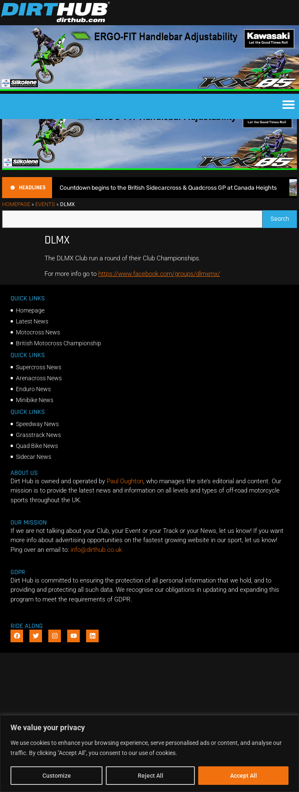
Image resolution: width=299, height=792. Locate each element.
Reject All (150, 775)
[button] (288, 104)
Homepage (16, 220)
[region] (149, 753)
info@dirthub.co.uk (96, 565)
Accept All (243, 775)
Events (45, 220)
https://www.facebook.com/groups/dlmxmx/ (159, 289)
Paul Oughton (125, 497)
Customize (56, 775)
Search (283, 232)
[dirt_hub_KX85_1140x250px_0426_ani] (149, 89)
